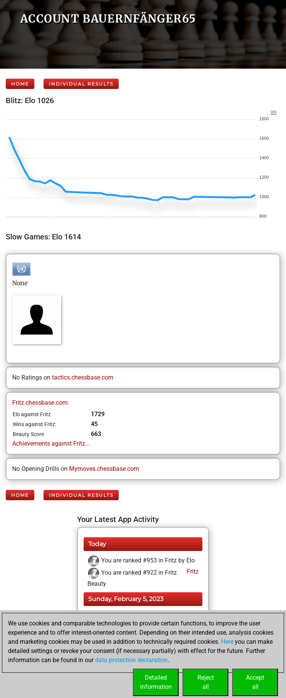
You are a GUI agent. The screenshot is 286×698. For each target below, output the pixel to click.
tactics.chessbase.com (82, 377)
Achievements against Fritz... (51, 443)
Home (20, 84)
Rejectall (205, 682)
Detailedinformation (156, 682)
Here (227, 641)
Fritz (192, 571)
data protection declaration (131, 660)
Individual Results (81, 84)
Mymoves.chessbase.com (104, 468)
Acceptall (255, 682)
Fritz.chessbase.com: (40, 402)
